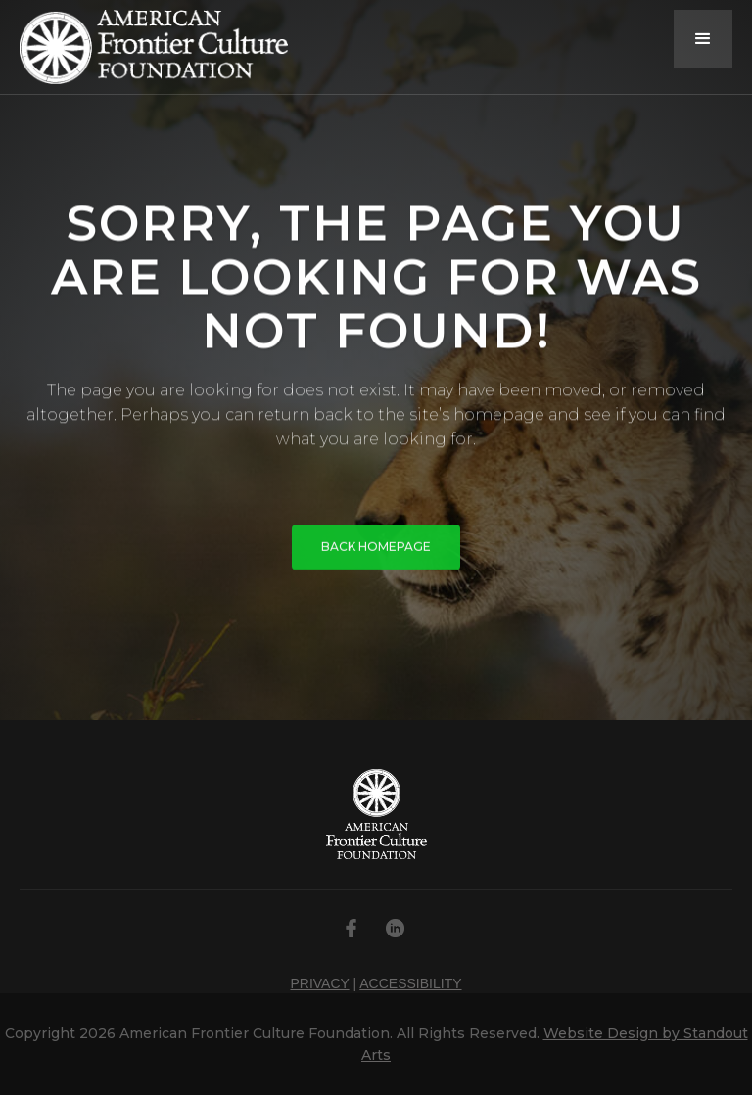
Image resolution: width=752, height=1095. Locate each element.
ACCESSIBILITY (410, 983)
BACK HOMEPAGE (376, 549)
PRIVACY (319, 983)
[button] (703, 39)
